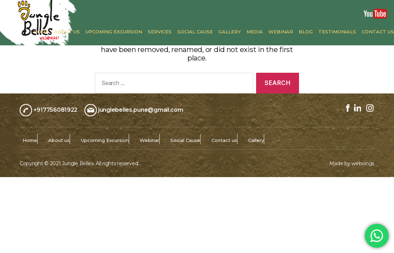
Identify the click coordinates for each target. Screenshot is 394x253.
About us (67, 31)
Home (41, 31)
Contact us (378, 31)
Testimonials (337, 31)
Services (160, 31)
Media (255, 31)
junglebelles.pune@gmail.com (140, 109)
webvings (362, 163)
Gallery (229, 31)
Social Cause (195, 31)
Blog (306, 31)
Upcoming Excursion (113, 31)
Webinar (280, 31)
